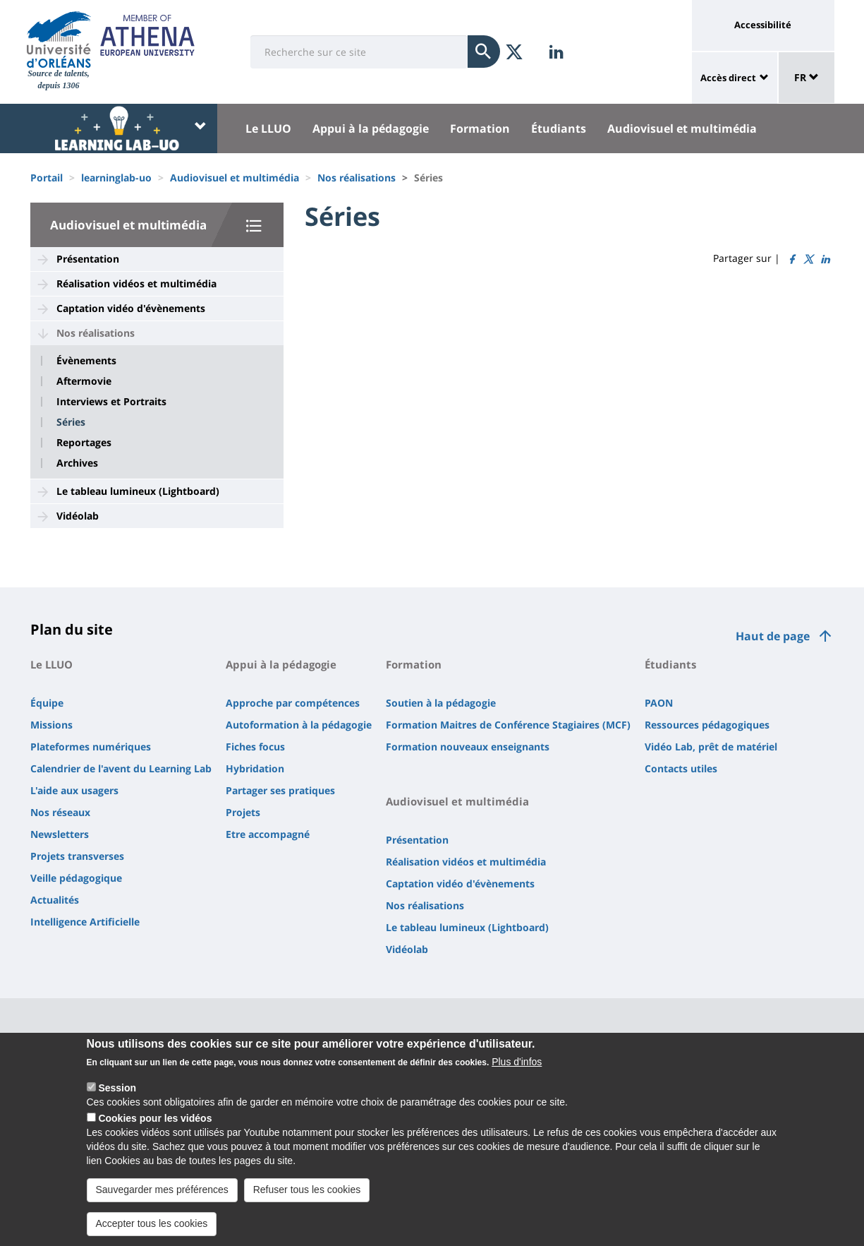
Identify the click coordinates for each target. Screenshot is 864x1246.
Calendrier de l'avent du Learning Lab (121, 768)
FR (806, 77)
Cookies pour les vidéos (155, 1126)
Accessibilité (762, 24)
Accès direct (728, 77)
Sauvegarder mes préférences (162, 1196)
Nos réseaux (60, 812)
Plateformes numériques (90, 746)
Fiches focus (255, 746)
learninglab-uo (116, 177)
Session (117, 1095)
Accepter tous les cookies (152, 1230)
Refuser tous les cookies (307, 1196)
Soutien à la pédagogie (441, 702)
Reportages (83, 443)
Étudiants (558, 128)
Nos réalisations (356, 177)
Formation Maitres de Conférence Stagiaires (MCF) (508, 724)
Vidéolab (77, 515)
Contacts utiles (681, 768)
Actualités (54, 899)
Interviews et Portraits (111, 402)
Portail (46, 177)
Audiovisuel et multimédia (682, 128)
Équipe (46, 702)
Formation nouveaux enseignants (467, 746)
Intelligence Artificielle (85, 921)
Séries (70, 422)
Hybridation (255, 768)
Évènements (86, 361)
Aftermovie (83, 381)
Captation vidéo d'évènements (130, 308)
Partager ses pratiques (280, 790)
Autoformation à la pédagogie (299, 724)
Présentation (87, 258)
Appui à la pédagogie (370, 128)
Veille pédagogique (76, 878)
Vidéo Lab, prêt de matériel (711, 746)
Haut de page (773, 636)
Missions (51, 724)
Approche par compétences (293, 702)
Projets (243, 812)
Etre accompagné (268, 834)
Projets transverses (77, 856)
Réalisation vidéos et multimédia (136, 283)
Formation (480, 128)
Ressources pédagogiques (707, 724)
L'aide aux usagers (74, 790)
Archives (77, 463)
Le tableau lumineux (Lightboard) (137, 491)
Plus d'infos (517, 1069)
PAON (659, 702)
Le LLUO (268, 128)
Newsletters (59, 834)
